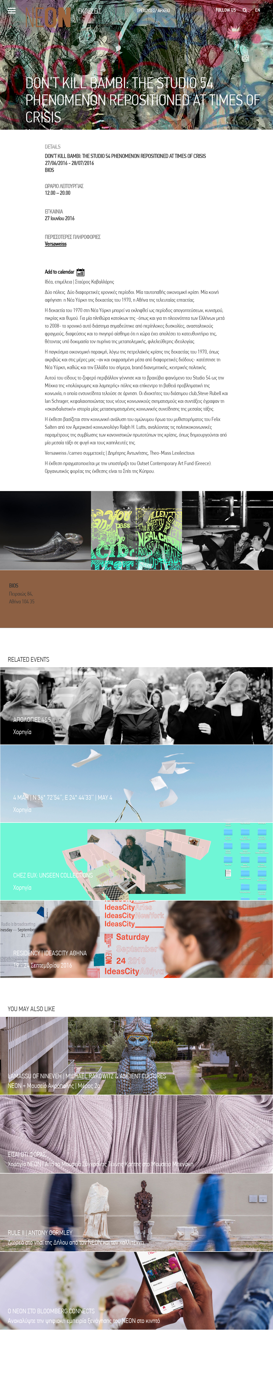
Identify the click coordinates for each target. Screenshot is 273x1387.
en (257, 10)
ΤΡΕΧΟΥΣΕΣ (147, 10)
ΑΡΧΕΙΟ (164, 10)
